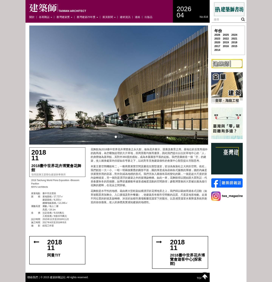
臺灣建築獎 (64, 17)
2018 (234, 42)
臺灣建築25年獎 (87, 17)
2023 (217, 38)
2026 (217, 34)
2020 (217, 42)
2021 (234, 38)
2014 (217, 49)
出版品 (148, 17)
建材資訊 (125, 17)
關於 (32, 17)
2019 (226, 42)
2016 (226, 46)
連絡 (137, 17)
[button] (118, 85)
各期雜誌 (45, 17)
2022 (226, 38)
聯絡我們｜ (34, 277)
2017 (217, 46)
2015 (234, 46)
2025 (226, 34)
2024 (234, 34)
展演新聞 (109, 17)
